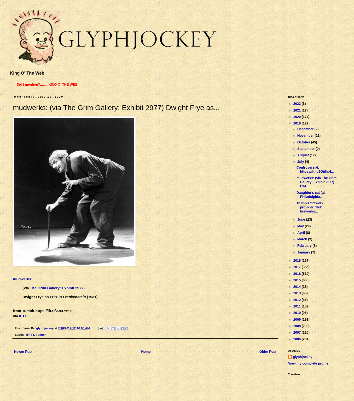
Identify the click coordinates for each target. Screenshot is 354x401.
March (302, 239)
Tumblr (41, 334)
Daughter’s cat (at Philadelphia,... (310, 195)
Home (146, 352)
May (301, 226)
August (303, 155)
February (305, 246)
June (301, 219)
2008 (297, 326)
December (305, 129)
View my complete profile (308, 363)
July (301, 162)
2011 (297, 306)
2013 (297, 293)
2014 (297, 287)
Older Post (267, 352)
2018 (297, 260)
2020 (297, 117)
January (304, 252)
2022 (297, 104)
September (306, 149)
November (305, 135)
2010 (297, 313)
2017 (297, 267)
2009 (297, 319)
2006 (297, 339)
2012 (297, 300)
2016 (297, 274)
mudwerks (22, 279)
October (304, 142)
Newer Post (23, 352)
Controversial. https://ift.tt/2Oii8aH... (315, 169)
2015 (297, 280)
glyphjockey (302, 357)
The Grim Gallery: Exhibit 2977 (56, 288)
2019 (297, 123)
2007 (297, 332)
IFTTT (24, 316)
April (301, 233)
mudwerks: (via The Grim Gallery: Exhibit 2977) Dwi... (316, 182)
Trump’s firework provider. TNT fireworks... (309, 207)
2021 (297, 110)
